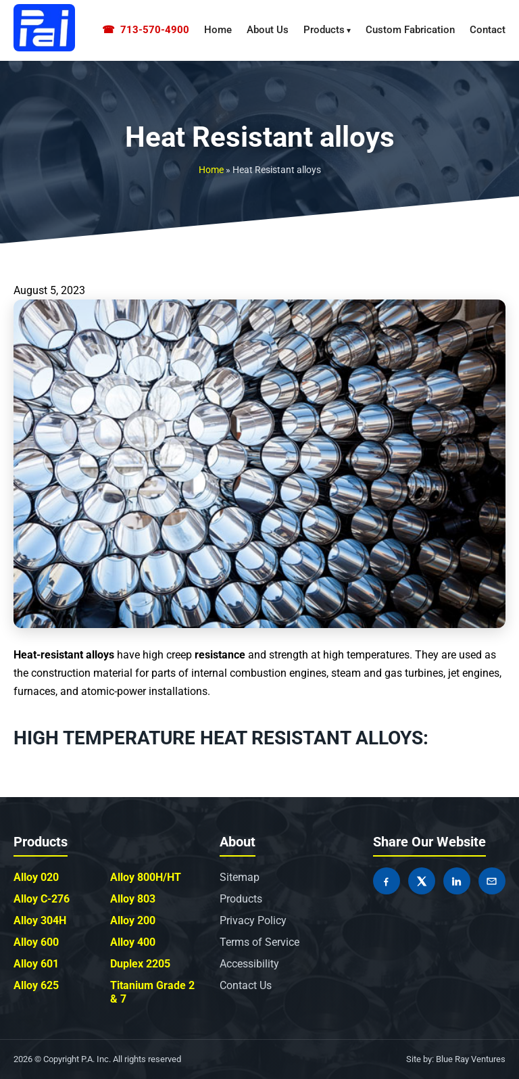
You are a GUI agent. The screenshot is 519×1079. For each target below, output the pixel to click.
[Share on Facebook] (386, 880)
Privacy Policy (253, 920)
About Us (268, 30)
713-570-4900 (145, 30)
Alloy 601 (36, 963)
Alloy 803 (132, 898)
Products (324, 30)
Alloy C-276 (42, 898)
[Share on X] (421, 880)
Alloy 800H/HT (145, 877)
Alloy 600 (36, 942)
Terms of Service (259, 942)
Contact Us (246, 985)
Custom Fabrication (410, 30)
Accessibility (249, 963)
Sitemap (240, 877)
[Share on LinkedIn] (456, 880)
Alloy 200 (132, 920)
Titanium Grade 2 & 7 (152, 992)
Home (218, 30)
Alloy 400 (132, 942)
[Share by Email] (491, 880)
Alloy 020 (36, 877)
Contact (487, 30)
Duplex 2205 (140, 963)
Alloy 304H (40, 920)
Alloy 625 (36, 985)
